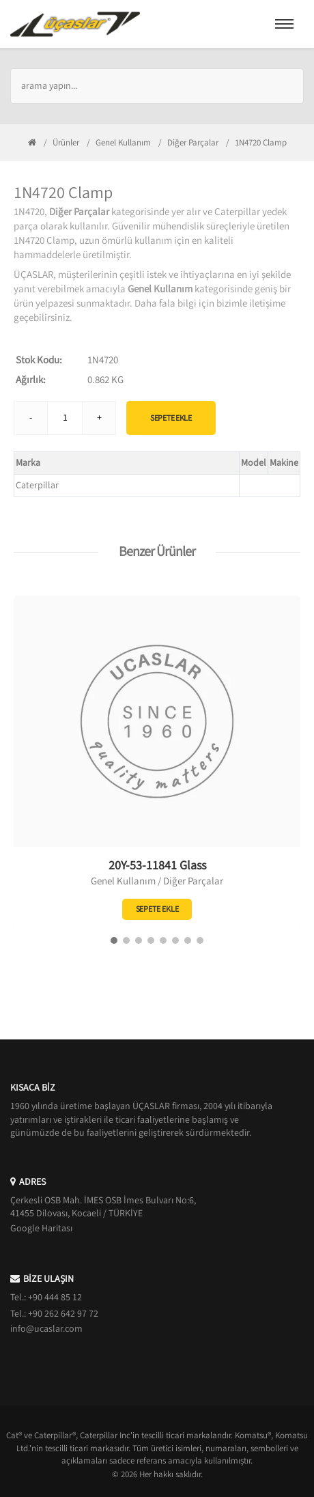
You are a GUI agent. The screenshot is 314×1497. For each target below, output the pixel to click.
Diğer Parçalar (192, 143)
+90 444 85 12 (55, 1297)
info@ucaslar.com (46, 1329)
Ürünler (66, 143)
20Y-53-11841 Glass (157, 865)
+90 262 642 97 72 (63, 1314)
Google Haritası (41, 1228)
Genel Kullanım (123, 143)
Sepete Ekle (171, 418)
